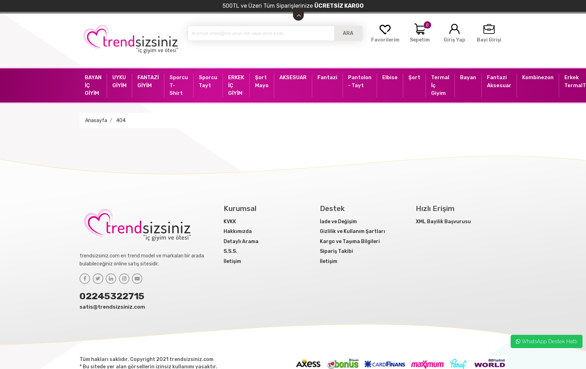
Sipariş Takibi (336, 251)
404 (121, 120)
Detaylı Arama (241, 241)
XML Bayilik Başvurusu (443, 222)
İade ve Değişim (338, 222)
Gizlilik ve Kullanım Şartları (352, 231)
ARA (348, 33)
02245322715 (112, 296)
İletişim (232, 261)
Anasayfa (96, 120)
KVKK (230, 222)
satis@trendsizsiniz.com (112, 307)
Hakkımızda (238, 231)
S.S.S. (230, 251)
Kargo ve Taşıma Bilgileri (350, 241)
